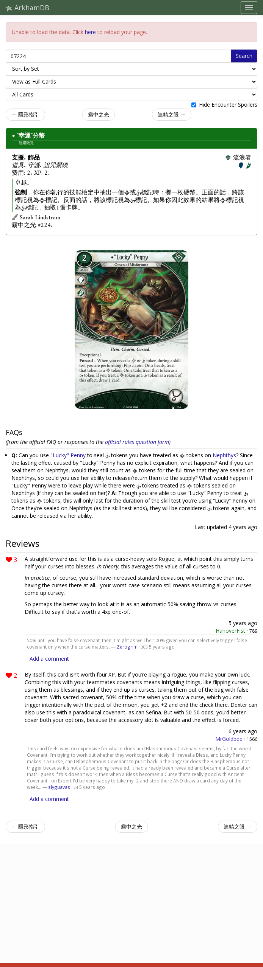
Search (244, 55)
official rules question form (137, 441)
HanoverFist (230, 630)
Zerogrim (127, 647)
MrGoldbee (229, 738)
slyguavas (59, 787)
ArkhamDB (27, 7)
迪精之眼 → (172, 114)
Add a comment (49, 658)
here (90, 32)
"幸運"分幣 (31, 135)
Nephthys (224, 455)
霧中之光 (98, 114)
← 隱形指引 (25, 114)
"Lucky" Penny (68, 455)
